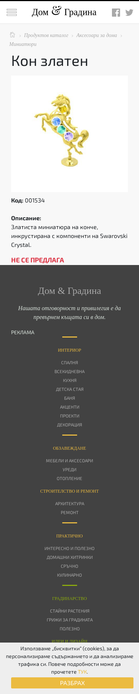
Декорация (69, 424)
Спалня (69, 362)
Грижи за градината (70, 619)
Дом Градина (64, 12)
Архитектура (69, 503)
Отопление (69, 478)
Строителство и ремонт (69, 491)
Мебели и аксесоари (69, 460)
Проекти (69, 415)
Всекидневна (69, 371)
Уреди (69, 469)
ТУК (82, 671)
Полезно (70, 628)
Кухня (69, 380)
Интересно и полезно (69, 548)
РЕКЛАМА (22, 332)
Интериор (69, 350)
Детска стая (69, 389)
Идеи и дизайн (69, 641)
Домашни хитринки (70, 557)
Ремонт (70, 512)
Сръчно (69, 566)
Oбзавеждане (69, 448)
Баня (69, 397)
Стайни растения (69, 610)
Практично (69, 536)
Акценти (69, 406)
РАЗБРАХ (72, 682)
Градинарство (69, 598)
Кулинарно (69, 574)
